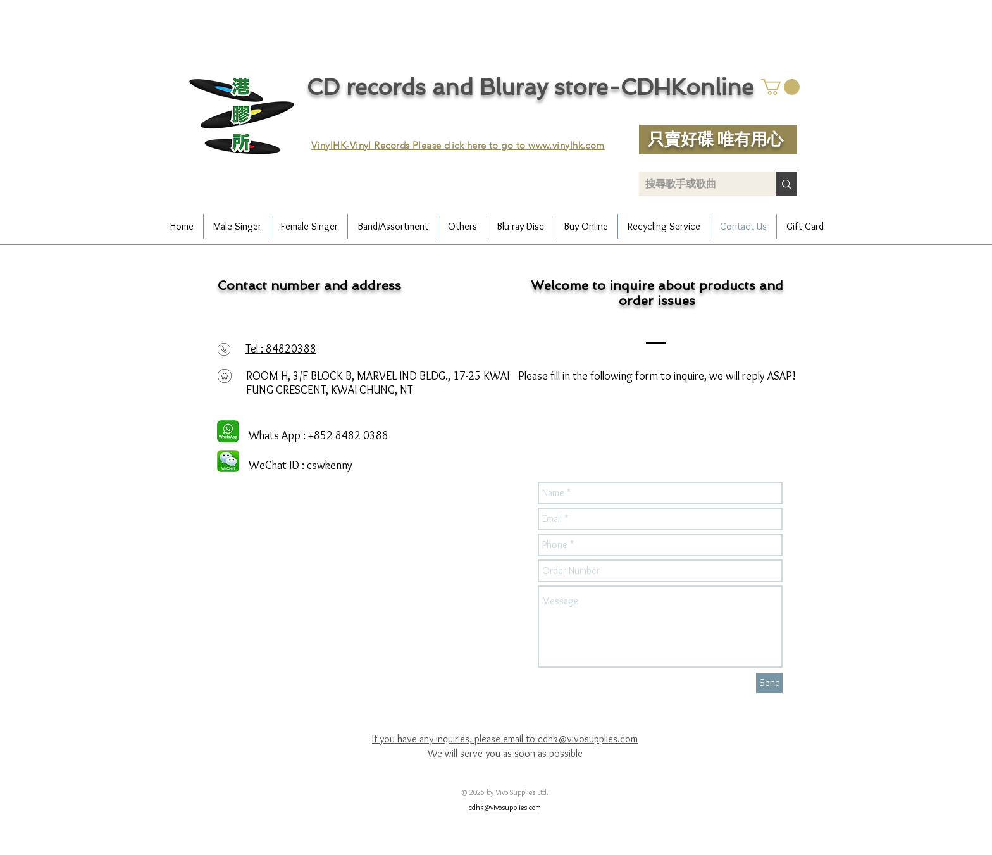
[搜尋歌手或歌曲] (697, 184)
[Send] (769, 683)
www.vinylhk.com (566, 145)
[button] (780, 87)
